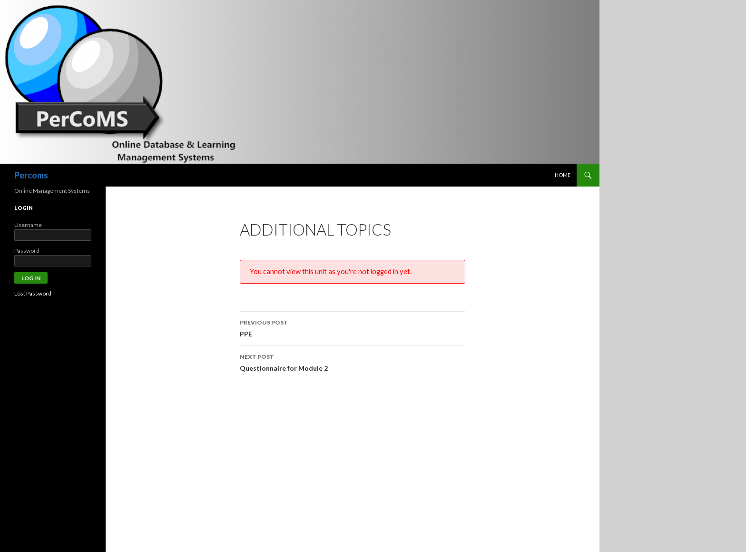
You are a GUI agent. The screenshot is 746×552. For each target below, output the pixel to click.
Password (26, 250)
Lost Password (32, 293)
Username (28, 224)
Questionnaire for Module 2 (352, 361)
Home (562, 175)
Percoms (31, 175)
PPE (352, 327)
